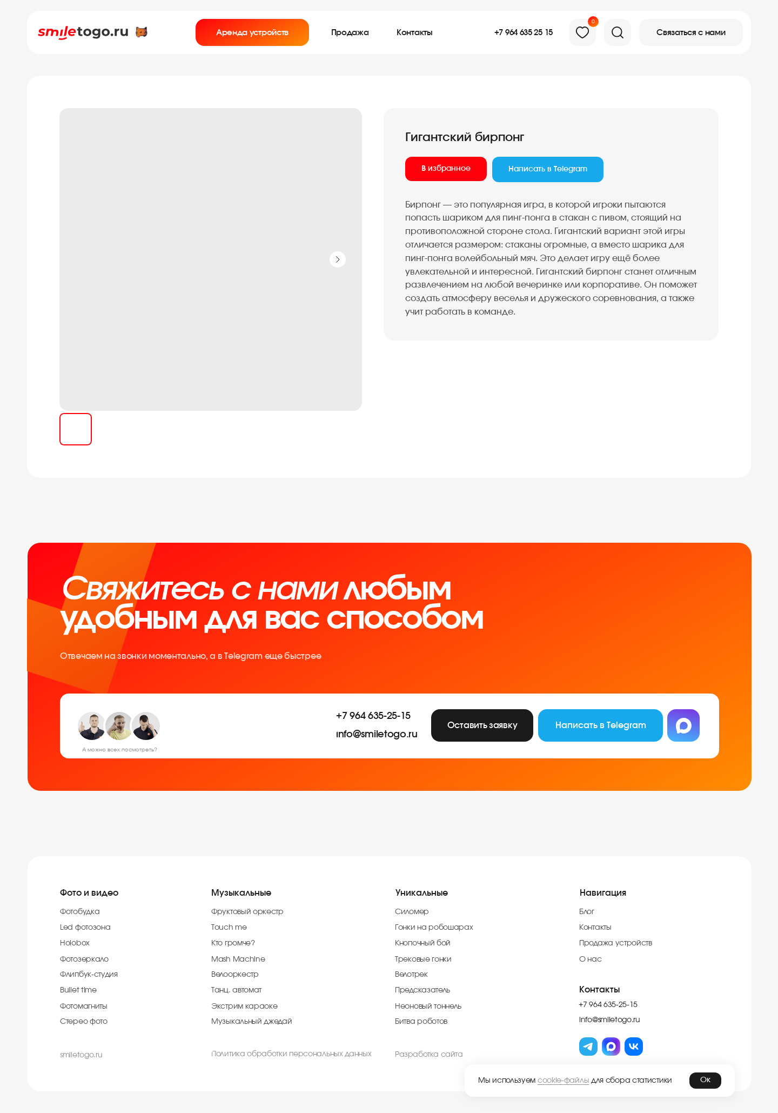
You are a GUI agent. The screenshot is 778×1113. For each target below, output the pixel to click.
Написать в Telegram (547, 169)
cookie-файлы (563, 1080)
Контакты (599, 989)
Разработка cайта (429, 1054)
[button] (691, 32)
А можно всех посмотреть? (119, 749)
